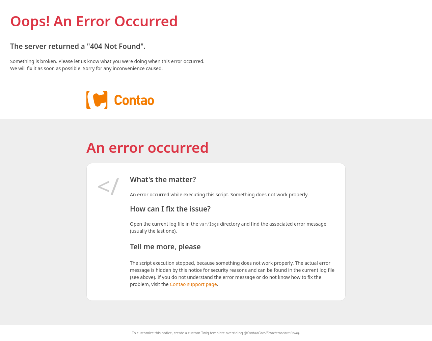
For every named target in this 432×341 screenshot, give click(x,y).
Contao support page (193, 284)
